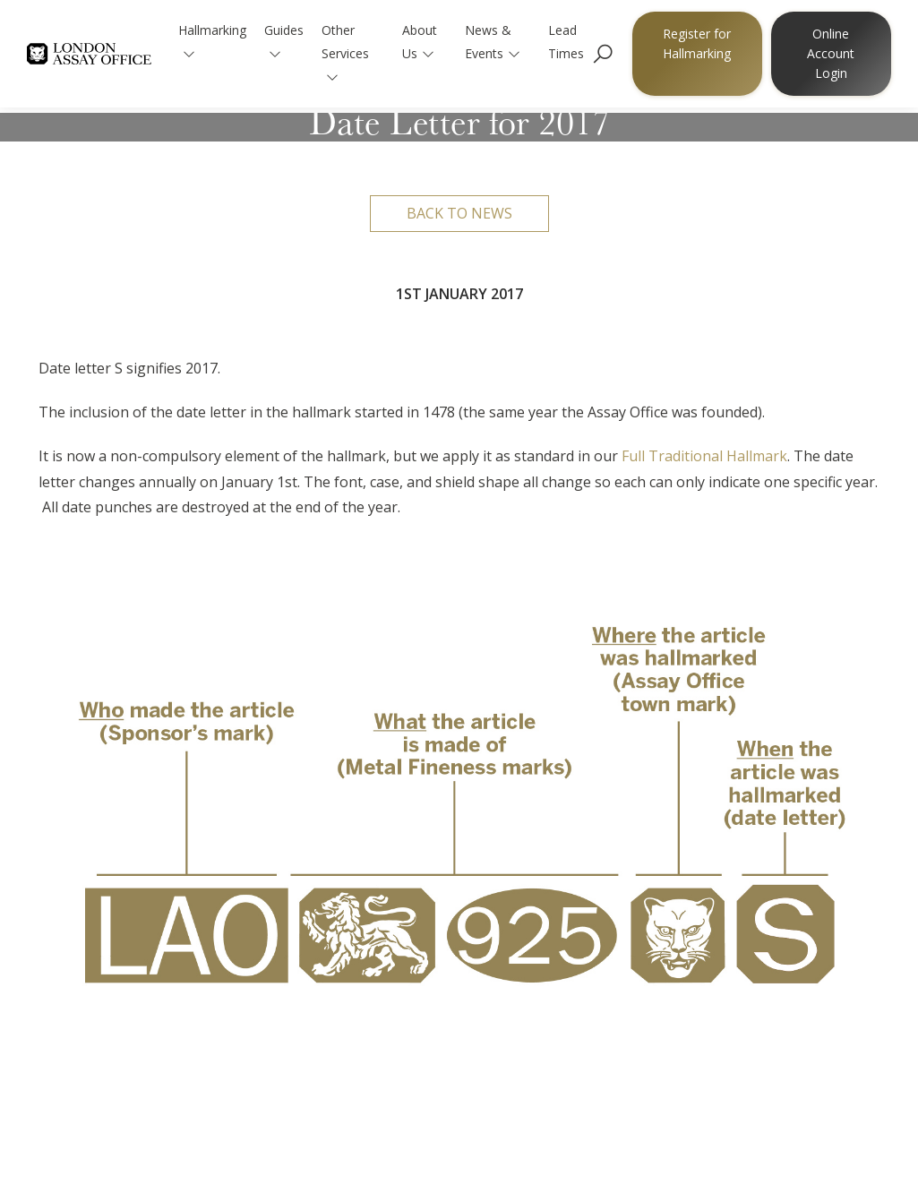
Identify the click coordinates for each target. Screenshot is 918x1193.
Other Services (345, 52)
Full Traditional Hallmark (704, 456)
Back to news (459, 213)
